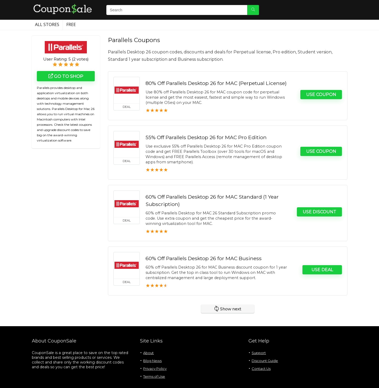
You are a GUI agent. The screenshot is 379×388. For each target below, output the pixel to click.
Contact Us (261, 368)
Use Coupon (321, 94)
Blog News (152, 361)
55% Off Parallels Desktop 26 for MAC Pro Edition (206, 137)
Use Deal (322, 269)
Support (259, 353)
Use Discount (319, 211)
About (148, 353)
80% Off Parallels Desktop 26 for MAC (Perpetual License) (216, 83)
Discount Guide (265, 361)
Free (71, 24)
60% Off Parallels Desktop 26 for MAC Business (204, 258)
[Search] (253, 10)
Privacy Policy (155, 368)
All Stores (47, 24)
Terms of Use (154, 376)
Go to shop (65, 76)
